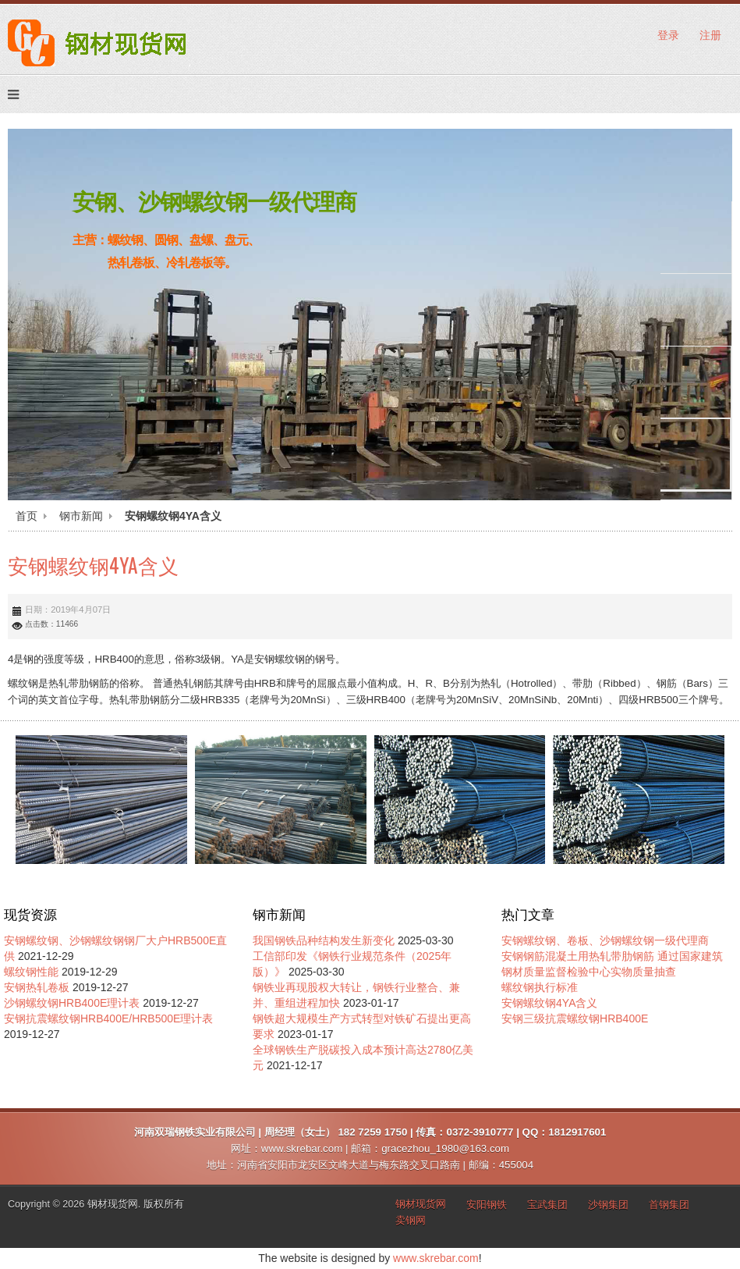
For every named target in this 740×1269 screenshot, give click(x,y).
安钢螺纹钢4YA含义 (93, 564)
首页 (26, 516)
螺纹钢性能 (31, 971)
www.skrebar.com (436, 1258)
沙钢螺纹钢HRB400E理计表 (72, 1003)
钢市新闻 (81, 516)
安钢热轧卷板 (36, 987)
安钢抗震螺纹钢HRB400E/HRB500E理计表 (108, 1018)
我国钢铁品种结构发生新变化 (324, 940)
